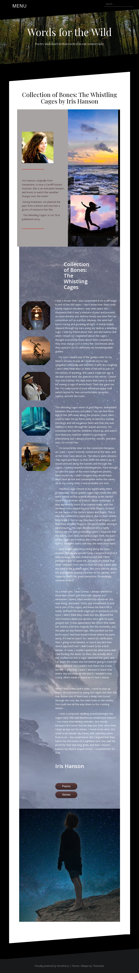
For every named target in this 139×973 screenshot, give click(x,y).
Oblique (85, 965)
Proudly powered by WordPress (52, 965)
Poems (66, 786)
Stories (66, 794)
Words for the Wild (69, 31)
